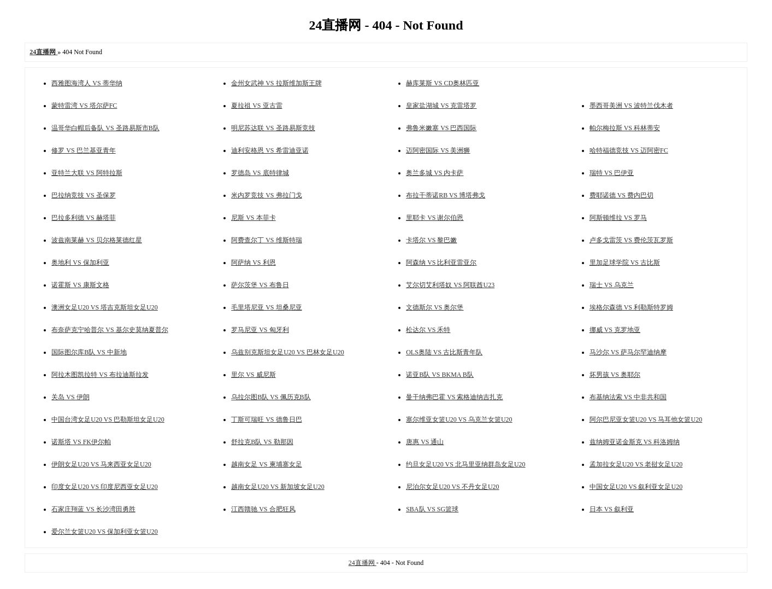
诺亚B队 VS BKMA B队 (440, 374)
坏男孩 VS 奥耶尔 (615, 374)
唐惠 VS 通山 (425, 442)
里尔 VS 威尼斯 (253, 374)
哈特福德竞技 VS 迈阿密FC (629, 150)
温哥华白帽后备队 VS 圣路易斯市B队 (105, 128)
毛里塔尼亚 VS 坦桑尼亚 (266, 307)
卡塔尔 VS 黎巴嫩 (431, 240)
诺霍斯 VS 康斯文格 (80, 285)
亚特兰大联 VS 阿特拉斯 (86, 173)
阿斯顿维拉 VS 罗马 (618, 217)
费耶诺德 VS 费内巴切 (621, 195)
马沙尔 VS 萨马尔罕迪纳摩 (628, 352)
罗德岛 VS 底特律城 (259, 173)
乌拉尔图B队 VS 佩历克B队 (270, 397)
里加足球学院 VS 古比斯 (625, 262)
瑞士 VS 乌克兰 (612, 285)
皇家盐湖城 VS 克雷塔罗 (441, 105)
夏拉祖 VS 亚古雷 (256, 105)
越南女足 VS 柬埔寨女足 (266, 464)
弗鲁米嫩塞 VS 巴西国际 (441, 128)
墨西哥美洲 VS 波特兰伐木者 (631, 105)
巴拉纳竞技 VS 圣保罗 (83, 195)
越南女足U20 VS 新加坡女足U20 (277, 487)
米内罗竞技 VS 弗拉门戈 (266, 195)
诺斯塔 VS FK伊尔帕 (81, 442)
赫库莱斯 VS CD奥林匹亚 (442, 83)
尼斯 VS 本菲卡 (253, 217)
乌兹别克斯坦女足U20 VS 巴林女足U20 (287, 352)
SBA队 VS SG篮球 (432, 509)
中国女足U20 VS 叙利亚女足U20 (636, 487)
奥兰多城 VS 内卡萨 (434, 173)
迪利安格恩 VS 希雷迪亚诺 (269, 150)
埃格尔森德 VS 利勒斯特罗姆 (631, 307)
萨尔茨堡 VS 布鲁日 (259, 285)
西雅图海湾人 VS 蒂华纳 (86, 83)
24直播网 (362, 563)
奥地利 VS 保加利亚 (80, 262)
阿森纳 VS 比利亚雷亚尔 (441, 262)
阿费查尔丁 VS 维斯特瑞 (266, 240)
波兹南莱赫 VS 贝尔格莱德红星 (96, 240)
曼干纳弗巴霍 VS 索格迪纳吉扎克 (454, 397)
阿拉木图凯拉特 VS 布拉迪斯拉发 (99, 374)
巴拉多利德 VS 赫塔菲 (83, 217)
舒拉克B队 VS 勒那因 (262, 442)
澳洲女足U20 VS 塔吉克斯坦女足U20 (104, 307)
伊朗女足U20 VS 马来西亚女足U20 (101, 464)
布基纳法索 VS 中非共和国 (628, 397)
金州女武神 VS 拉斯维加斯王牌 (276, 83)
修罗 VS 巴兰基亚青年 (83, 150)
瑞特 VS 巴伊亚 (612, 173)
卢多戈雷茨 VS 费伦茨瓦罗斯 (631, 240)
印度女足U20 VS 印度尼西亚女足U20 (104, 487)
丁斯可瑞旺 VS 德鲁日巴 (266, 419)
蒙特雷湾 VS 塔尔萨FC (84, 105)
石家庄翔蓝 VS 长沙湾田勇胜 (93, 509)
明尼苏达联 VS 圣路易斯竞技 (273, 128)
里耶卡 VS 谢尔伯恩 (434, 217)
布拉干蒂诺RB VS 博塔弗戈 (445, 195)
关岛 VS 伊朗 (70, 397)
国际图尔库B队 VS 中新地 (88, 352)
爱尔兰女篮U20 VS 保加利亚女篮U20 (104, 531)
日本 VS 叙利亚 (612, 509)
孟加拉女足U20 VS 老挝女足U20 (636, 464)
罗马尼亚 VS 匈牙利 (259, 330)
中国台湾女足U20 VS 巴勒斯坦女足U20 (107, 419)
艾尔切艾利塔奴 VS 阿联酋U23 (450, 285)
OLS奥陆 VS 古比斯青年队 (444, 352)
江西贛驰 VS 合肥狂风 (263, 509)
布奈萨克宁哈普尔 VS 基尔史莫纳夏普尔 (109, 330)
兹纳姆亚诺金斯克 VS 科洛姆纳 (635, 442)
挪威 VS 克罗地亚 (615, 330)
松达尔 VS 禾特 (428, 330)
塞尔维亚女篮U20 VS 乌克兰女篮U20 (459, 419)
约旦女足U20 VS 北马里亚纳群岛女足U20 (465, 464)
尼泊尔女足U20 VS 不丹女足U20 (452, 487)
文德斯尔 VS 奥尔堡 (434, 307)
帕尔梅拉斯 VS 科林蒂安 (625, 128)
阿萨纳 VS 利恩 (253, 262)
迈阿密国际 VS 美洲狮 (438, 150)
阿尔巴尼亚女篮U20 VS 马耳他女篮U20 (646, 419)
